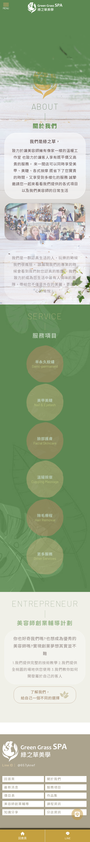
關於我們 (54, 779)
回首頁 (9, 779)
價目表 (9, 795)
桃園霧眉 (17, 822)
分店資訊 (54, 812)
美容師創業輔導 (16, 804)
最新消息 (11, 787)
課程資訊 (54, 804)
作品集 (52, 795)
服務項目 (54, 787)
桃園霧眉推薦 (70, 822)
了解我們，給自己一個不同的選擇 (45, 690)
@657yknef (26, 765)
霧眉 (5, 822)
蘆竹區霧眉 (34, 822)
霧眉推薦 (51, 822)
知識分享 (11, 812)
